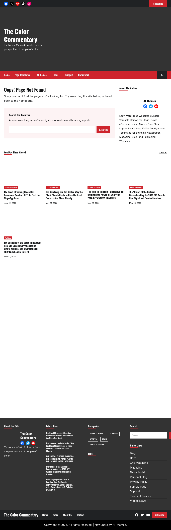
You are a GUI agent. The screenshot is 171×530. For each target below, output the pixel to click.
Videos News (138, 500)
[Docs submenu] (59, 75)
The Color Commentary (20, 35)
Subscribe (159, 515)
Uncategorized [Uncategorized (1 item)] (97, 445)
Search (103, 129)
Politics (8, 238)
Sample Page (138, 486)
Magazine (136, 467)
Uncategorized (53, 187)
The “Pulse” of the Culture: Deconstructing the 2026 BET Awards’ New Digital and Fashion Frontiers (147, 195)
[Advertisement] (113, 41)
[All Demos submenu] (48, 75)
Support (135, 491)
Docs (133, 458)
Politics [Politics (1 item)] (114, 434)
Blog (133, 453)
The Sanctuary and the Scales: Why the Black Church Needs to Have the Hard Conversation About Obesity (64, 195)
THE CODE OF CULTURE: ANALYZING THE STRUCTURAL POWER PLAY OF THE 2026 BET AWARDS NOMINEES (106, 195)
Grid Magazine (139, 462)
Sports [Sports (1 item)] (93, 439)
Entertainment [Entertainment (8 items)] (97, 434)
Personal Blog (138, 477)
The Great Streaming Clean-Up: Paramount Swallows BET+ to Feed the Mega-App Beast (22, 195)
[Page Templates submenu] (31, 75)
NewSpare (101, 524)
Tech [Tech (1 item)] (104, 439)
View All (163, 152)
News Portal (137, 472)
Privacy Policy (138, 481)
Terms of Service (140, 496)
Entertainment (11, 187)
